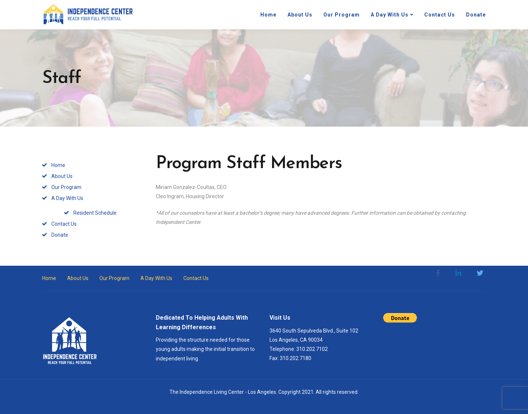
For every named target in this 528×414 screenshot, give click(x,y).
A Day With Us (389, 15)
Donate (476, 15)
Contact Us (439, 15)
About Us (299, 15)
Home (268, 15)
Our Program (341, 15)
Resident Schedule (95, 213)
